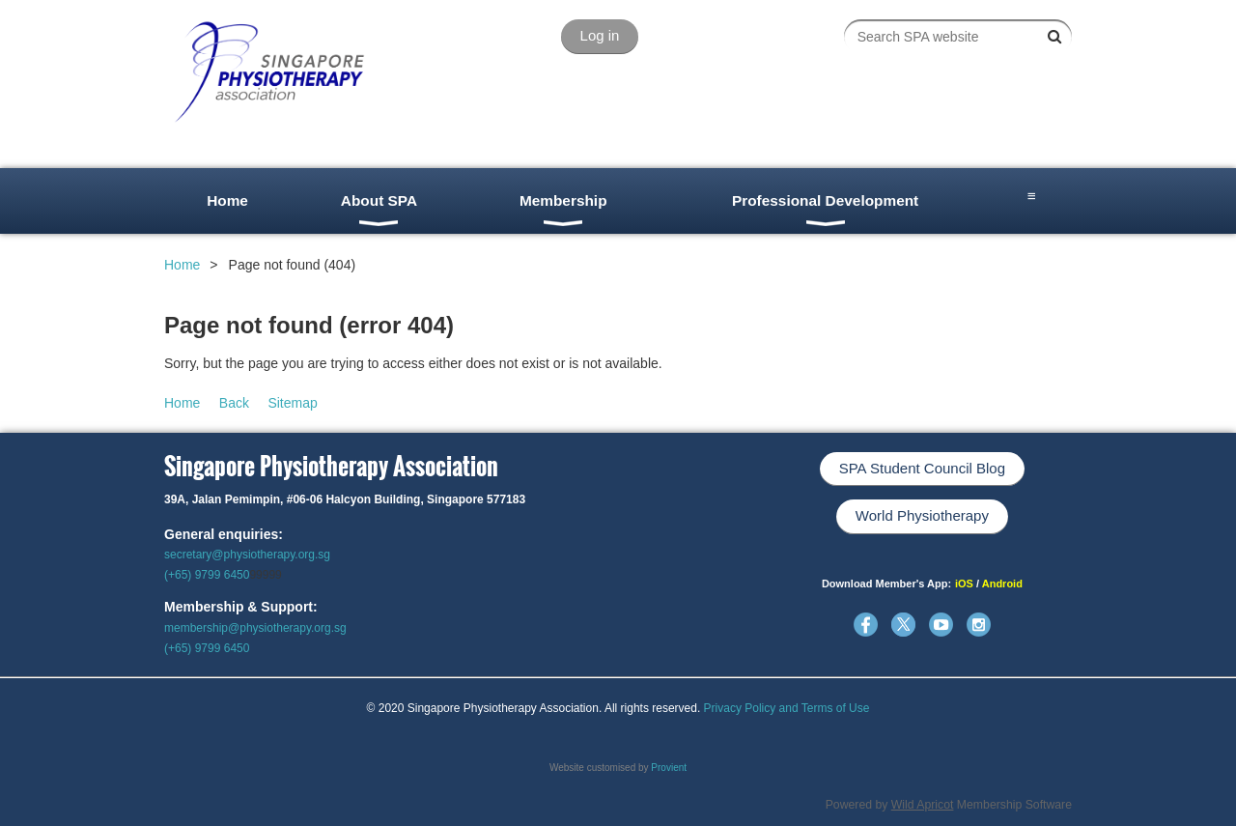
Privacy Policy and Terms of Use (787, 708)
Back (234, 403)
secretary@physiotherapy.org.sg (247, 554)
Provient (669, 767)
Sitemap (292, 403)
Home (182, 264)
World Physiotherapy (922, 515)
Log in (600, 35)
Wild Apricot (922, 805)
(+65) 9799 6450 (206, 575)
